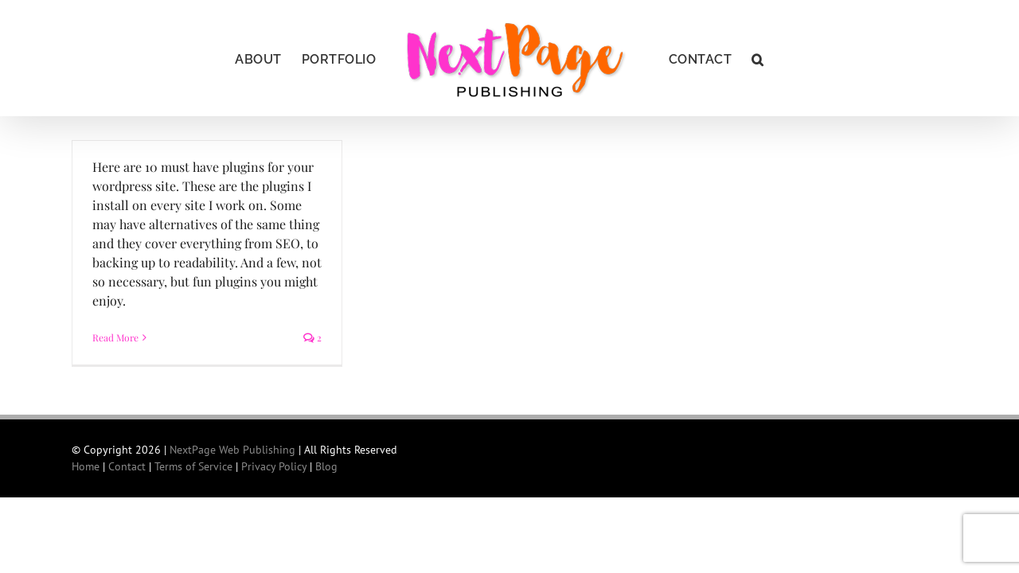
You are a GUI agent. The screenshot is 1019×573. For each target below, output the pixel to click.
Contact (127, 466)
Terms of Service (193, 466)
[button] (793, 58)
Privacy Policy (273, 466)
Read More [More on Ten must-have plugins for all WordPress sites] (115, 337)
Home (86, 466)
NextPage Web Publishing (232, 449)
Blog (326, 466)
